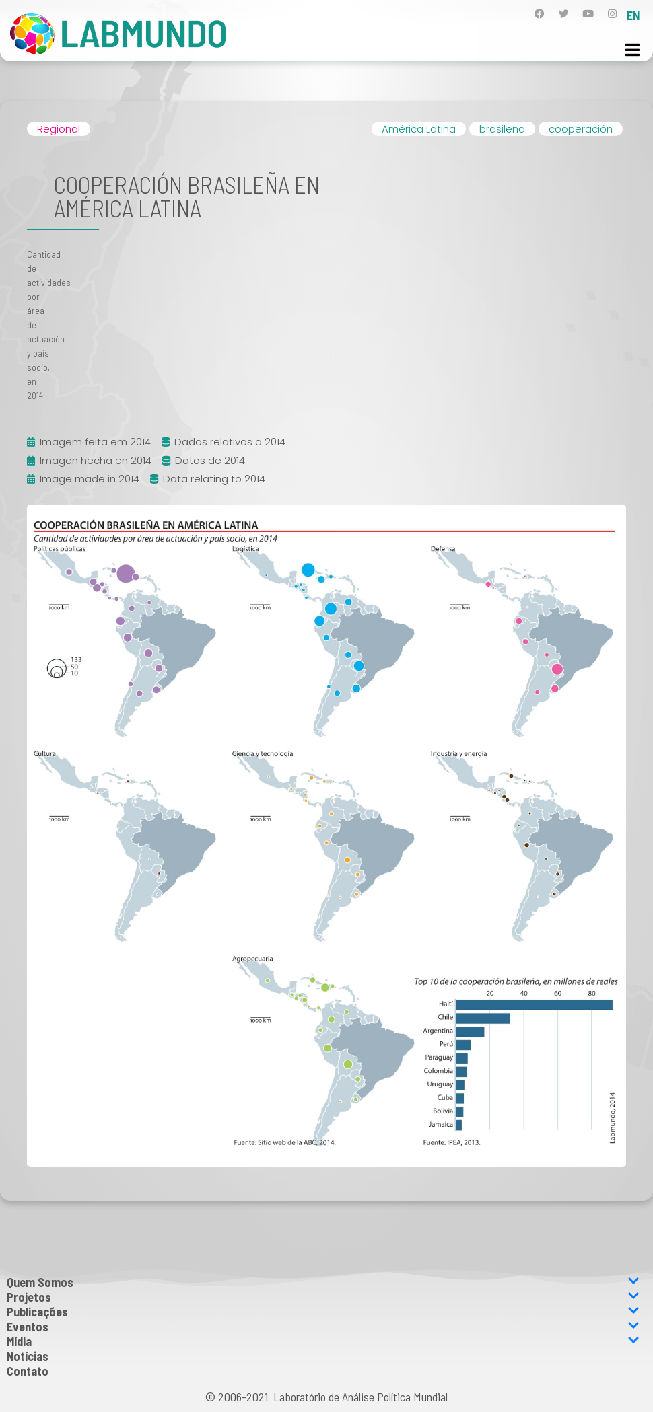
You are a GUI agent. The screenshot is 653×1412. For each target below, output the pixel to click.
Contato (27, 1371)
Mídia (323, 1341)
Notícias (27, 1356)
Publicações (323, 1311)
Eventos (323, 1326)
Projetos (323, 1297)
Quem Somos (323, 1282)
